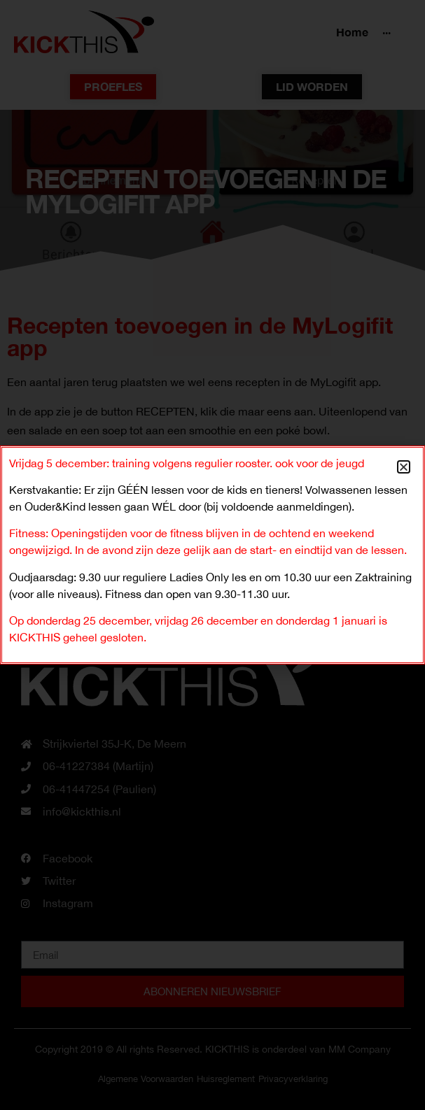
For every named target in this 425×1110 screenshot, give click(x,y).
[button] (403, 467)
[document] (212, 555)
